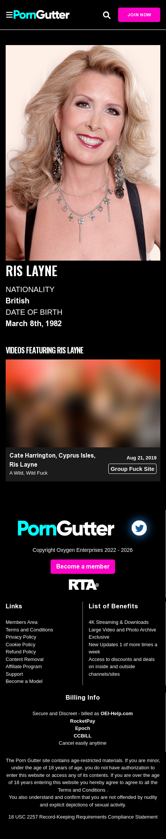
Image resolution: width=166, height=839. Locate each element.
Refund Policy (21, 652)
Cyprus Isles (76, 455)
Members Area (22, 622)
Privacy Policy (21, 637)
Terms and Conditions (29, 630)
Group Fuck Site (132, 469)
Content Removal (24, 659)
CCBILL (83, 736)
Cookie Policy (20, 644)
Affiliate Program (24, 666)
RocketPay (82, 721)
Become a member (82, 566)
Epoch (82, 728)
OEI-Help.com (117, 713)
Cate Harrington (32, 455)
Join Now (139, 14)
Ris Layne (23, 464)
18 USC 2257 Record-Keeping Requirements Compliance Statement (82, 817)
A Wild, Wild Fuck (28, 473)
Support (14, 674)
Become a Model (24, 681)
